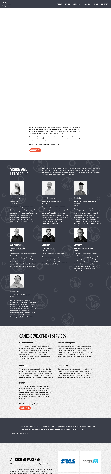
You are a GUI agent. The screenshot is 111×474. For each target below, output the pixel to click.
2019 (31, 461)
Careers (87, 4)
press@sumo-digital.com (36, 410)
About (59, 4)
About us (13, 404)
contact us (47, 374)
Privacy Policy (14, 458)
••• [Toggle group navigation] (9, 4)
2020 (34, 461)
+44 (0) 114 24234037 (37, 425)
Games (67, 4)
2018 (27, 461)
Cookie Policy (44, 458)
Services (76, 4)
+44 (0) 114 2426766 (36, 422)
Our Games (13, 407)
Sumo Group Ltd (48, 449)
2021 (38, 461)
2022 (42, 461)
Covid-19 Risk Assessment (18, 464)
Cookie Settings (15, 469)
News (96, 4)
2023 (46, 461)
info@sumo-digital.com (36, 406)
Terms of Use (23, 458)
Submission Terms (33, 458)
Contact (104, 4)
